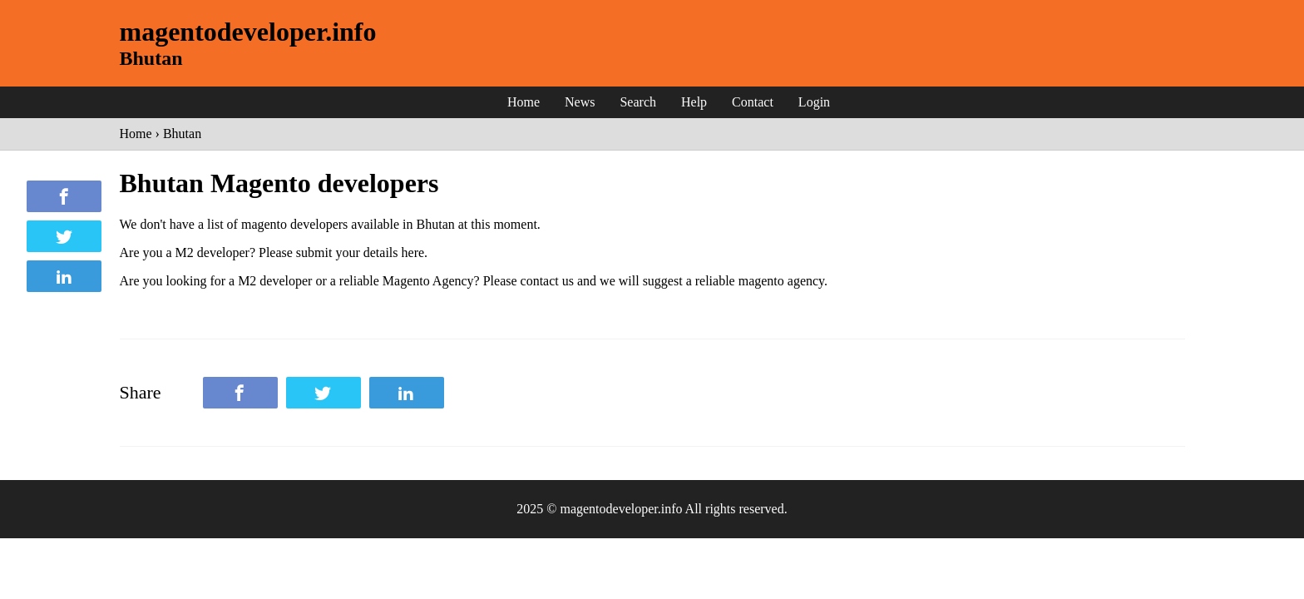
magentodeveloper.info (248, 32)
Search (638, 102)
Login (814, 102)
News (580, 102)
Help (694, 102)
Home (523, 102)
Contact (752, 102)
